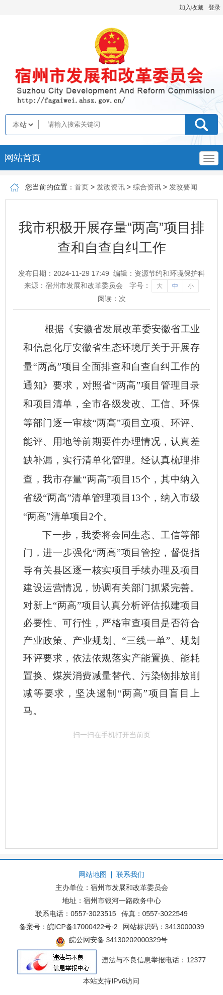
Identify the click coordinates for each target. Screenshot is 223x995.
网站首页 (23, 158)
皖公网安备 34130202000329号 (111, 941)
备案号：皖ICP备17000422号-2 (68, 927)
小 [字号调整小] (191, 285)
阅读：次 (112, 298)
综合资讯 (147, 187)
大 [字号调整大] (160, 285)
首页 (82, 187)
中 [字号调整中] (175, 285)
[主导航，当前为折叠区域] (208, 158)
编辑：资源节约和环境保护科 (159, 273)
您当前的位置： (50, 187)
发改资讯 (111, 187)
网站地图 (93, 874)
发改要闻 (183, 187)
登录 (214, 7)
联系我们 (130, 874)
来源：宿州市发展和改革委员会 (73, 285)
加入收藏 (191, 7)
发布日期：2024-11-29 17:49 (63, 273)
